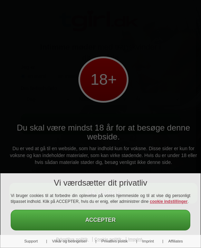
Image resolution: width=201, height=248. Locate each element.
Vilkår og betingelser (69, 241)
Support (31, 241)
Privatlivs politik (114, 241)
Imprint (148, 241)
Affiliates (175, 241)
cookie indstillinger (169, 201)
